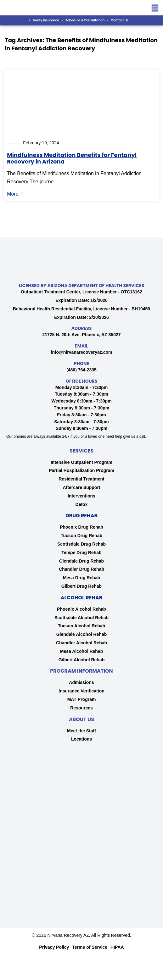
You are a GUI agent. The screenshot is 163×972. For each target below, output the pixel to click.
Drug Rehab (81, 515)
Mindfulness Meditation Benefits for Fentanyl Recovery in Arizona (72, 158)
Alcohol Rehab (82, 597)
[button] (155, 8)
